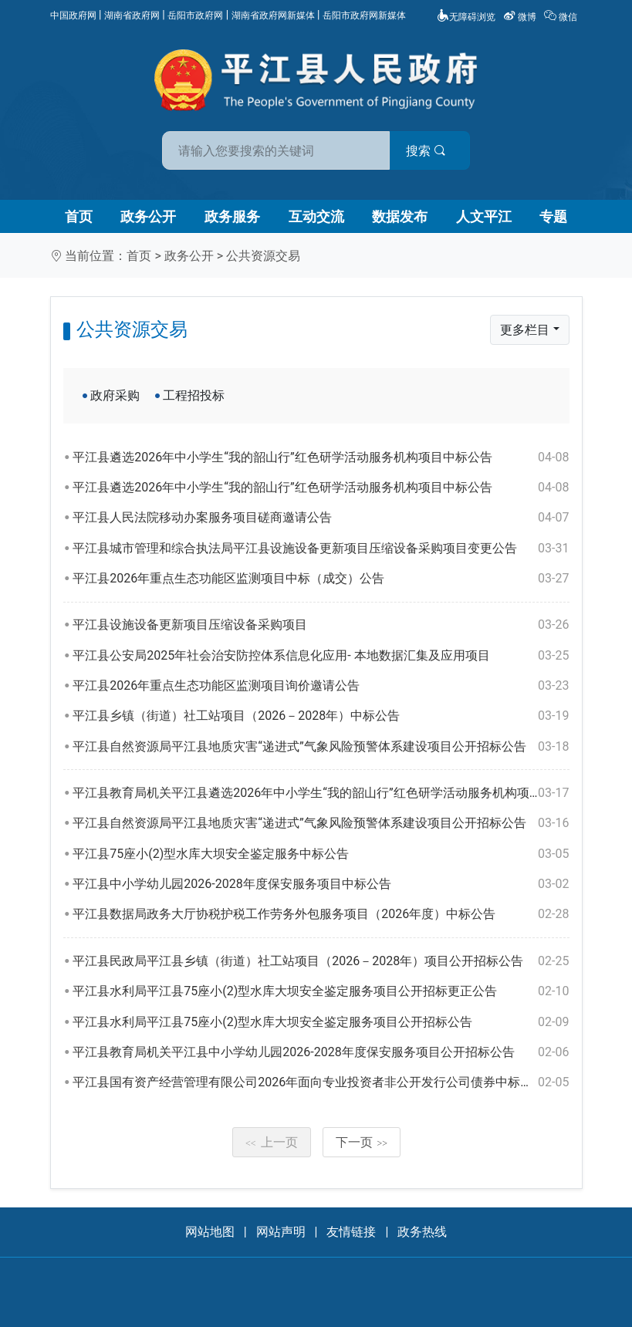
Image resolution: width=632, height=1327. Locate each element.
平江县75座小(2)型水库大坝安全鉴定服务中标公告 (321, 854)
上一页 (271, 1142)
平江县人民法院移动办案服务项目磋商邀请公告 (321, 517)
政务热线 (422, 1231)
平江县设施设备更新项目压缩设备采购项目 (321, 625)
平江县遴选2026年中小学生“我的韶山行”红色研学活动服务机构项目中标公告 (321, 457)
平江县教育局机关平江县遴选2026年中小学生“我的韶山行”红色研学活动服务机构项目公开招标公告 (321, 793)
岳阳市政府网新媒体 (364, 15)
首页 (79, 216)
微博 (521, 17)
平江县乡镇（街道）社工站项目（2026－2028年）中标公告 (321, 716)
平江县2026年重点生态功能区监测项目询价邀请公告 (321, 686)
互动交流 (316, 216)
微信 (562, 17)
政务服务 (232, 216)
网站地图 (210, 1231)
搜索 (427, 151)
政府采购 (115, 395)
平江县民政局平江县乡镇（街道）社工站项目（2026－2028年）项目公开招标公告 (321, 961)
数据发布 (400, 216)
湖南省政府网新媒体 (273, 15)
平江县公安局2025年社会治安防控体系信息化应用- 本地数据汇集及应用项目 (321, 656)
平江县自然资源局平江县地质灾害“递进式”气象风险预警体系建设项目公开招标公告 (321, 747)
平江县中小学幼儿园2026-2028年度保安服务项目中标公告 (321, 884)
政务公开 (148, 216)
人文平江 (484, 216)
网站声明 (281, 1231)
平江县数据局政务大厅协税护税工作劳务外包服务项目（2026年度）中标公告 (321, 914)
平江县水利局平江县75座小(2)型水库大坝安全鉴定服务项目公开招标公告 (321, 1022)
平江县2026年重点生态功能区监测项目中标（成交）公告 (321, 578)
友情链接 (351, 1231)
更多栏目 (524, 329)
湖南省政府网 (132, 15)
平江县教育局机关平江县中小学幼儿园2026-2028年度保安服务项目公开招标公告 (321, 1052)
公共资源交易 (263, 255)
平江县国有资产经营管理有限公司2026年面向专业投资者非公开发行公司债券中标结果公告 (321, 1082)
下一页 (362, 1142)
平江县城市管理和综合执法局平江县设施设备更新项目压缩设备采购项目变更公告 (321, 548)
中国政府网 (73, 15)
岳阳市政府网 (195, 15)
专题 (553, 216)
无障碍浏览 (466, 17)
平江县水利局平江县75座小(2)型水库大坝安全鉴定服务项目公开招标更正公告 (321, 991)
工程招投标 (194, 395)
